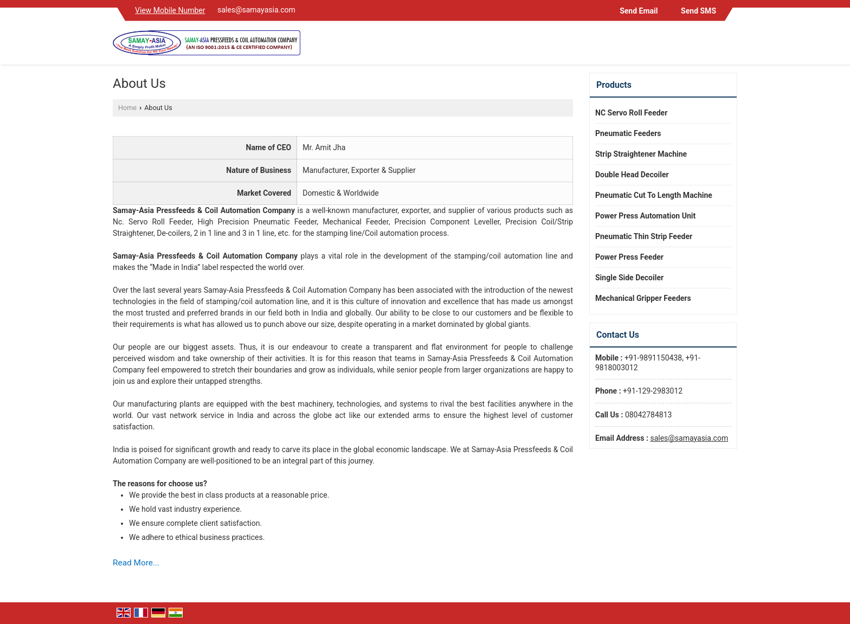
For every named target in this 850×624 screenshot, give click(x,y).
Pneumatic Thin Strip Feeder (643, 236)
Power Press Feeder (629, 257)
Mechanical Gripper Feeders (643, 298)
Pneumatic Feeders (628, 133)
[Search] (730, 45)
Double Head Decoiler (632, 174)
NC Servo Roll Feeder (631, 112)
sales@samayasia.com (256, 9)
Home (127, 108)
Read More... (136, 563)
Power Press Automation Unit (645, 215)
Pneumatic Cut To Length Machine (653, 195)
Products (614, 85)
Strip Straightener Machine (641, 154)
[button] (170, 10)
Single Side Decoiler (629, 277)
